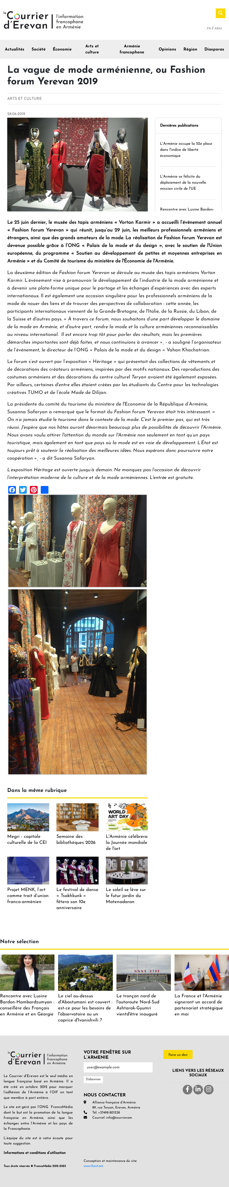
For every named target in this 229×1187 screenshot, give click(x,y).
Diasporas (214, 49)
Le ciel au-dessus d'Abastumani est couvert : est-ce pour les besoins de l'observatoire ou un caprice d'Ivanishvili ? (85, 1008)
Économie (62, 49)
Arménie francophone (132, 49)
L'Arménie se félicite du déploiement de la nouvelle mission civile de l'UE (183, 183)
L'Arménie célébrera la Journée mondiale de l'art (127, 842)
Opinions (167, 49)
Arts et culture (92, 49)
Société (39, 49)
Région (190, 49)
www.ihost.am (93, 1166)
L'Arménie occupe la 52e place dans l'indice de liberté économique (186, 150)
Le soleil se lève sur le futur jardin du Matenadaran (126, 896)
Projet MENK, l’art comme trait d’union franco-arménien (28, 896)
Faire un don (178, 1055)
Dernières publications (179, 126)
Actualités (14, 49)
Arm (218, 28)
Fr (209, 28)
